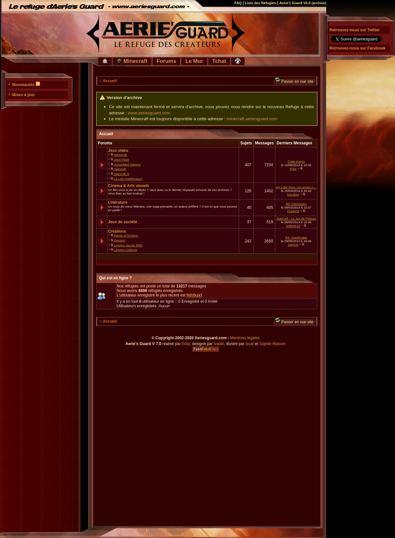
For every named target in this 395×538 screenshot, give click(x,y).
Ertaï (293, 168)
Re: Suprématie (296, 237)
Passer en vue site (294, 81)
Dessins (119, 240)
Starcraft (120, 169)
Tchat (219, 61)
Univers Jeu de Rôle (128, 245)
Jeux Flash (121, 159)
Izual (249, 344)
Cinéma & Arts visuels (128, 185)
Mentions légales (245, 338)
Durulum (293, 194)
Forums (166, 61)
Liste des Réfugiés (260, 3)
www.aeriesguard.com (149, 112)
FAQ (238, 3)
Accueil (106, 134)
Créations (117, 231)
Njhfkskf (194, 295)
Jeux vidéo (118, 150)
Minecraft (132, 61)
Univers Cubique (125, 250)
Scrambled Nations (127, 164)
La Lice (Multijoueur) (128, 179)
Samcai (293, 244)
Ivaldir (219, 344)
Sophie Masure (272, 344)
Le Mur (194, 61)
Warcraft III (121, 174)
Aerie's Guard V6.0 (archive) (302, 3)
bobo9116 (293, 225)
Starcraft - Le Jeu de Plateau (296, 218)
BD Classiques (296, 204)
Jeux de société (122, 222)
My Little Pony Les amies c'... (296, 187)
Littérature (117, 202)
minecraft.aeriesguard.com (252, 118)
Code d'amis (296, 161)
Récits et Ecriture (126, 235)
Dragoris (293, 211)
